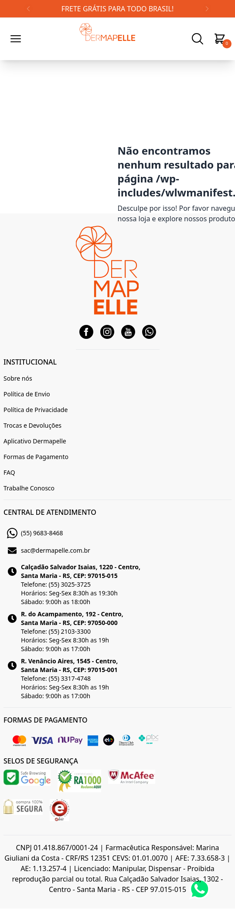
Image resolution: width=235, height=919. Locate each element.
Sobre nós (17, 378)
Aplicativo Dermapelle (34, 441)
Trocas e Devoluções (32, 425)
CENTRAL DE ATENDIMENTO (49, 512)
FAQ (9, 472)
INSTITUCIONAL (30, 362)
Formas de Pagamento (35, 457)
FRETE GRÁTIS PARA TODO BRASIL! (117, 9)
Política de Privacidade (35, 409)
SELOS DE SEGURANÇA (40, 761)
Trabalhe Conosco (28, 488)
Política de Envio (26, 394)
